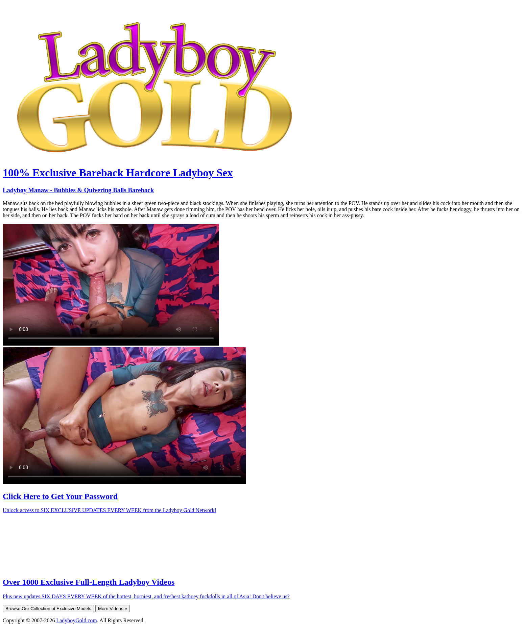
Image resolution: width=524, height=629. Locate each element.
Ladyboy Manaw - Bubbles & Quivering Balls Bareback (78, 190)
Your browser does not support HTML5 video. (111, 285)
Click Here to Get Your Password (60, 496)
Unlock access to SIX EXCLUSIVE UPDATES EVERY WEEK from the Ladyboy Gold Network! (109, 510)
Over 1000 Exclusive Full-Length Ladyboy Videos (88, 582)
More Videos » (112, 608)
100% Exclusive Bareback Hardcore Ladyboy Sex (118, 173)
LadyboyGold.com (76, 620)
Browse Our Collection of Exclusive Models (48, 608)
